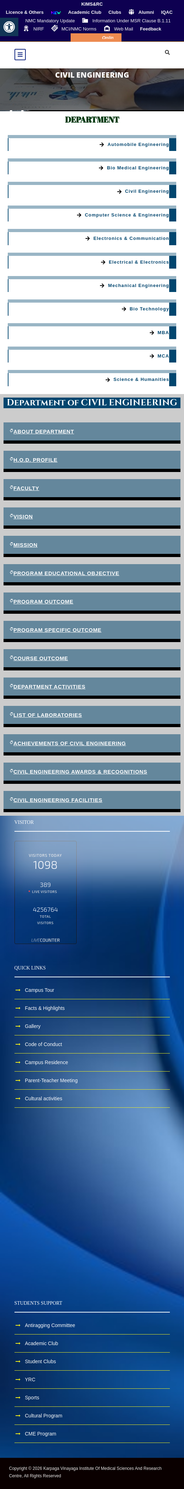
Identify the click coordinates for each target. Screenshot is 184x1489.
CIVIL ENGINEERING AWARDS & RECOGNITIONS (80, 772)
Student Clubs (40, 1361)
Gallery (33, 1026)
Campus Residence (46, 1062)
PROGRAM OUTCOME (43, 602)
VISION (23, 516)
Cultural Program (44, 1415)
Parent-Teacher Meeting (51, 1080)
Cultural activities (44, 1098)
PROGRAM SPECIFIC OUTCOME (57, 630)
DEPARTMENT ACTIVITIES (49, 687)
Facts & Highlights (45, 1008)
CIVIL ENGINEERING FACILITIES (57, 800)
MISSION (25, 545)
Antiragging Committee (50, 1325)
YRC (30, 1379)
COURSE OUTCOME (40, 658)
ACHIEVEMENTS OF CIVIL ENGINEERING (69, 743)
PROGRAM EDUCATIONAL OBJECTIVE (66, 573)
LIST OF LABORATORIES (47, 715)
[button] (9, 27)
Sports (32, 1397)
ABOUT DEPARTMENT (43, 431)
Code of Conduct (43, 1044)
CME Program (41, 1434)
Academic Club (41, 1343)
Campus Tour (39, 990)
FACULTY (26, 488)
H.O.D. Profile (35, 460)
